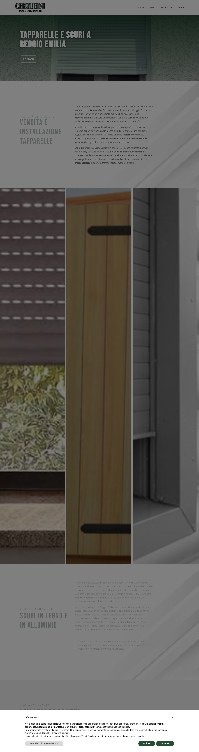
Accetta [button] (165, 743)
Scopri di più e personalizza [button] (44, 743)
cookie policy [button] (124, 727)
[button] (172, 717)
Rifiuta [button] (146, 743)
